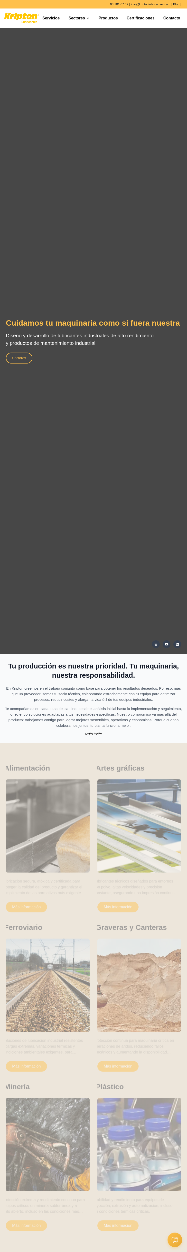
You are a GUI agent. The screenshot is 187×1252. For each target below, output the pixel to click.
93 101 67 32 (119, 4)
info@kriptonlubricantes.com (150, 4)
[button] (175, 1240)
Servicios (51, 18)
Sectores (79, 18)
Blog (176, 4)
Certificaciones (141, 18)
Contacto (171, 18)
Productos (108, 18)
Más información (26, 909)
